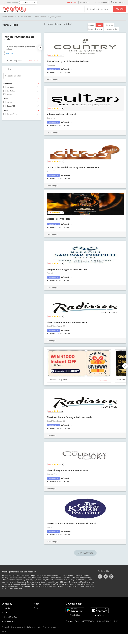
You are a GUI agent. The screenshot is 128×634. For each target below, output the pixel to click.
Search (120, 9)
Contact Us (38, 608)
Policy (4, 612)
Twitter (105, 576)
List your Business (100, 2)
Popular (100, 25)
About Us (6, 608)
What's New (109, 25)
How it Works (85, 2)
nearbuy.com (8, 17)
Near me (91, 25)
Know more (33, 61)
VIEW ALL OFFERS (85, 553)
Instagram (111, 576)
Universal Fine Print (10, 617)
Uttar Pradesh (24, 17)
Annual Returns (8, 621)
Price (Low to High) (111, 29)
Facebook (100, 576)
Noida (5, 98)
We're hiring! (72, 2)
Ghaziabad (7, 83)
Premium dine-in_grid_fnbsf (48, 17)
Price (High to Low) (95, 29)
